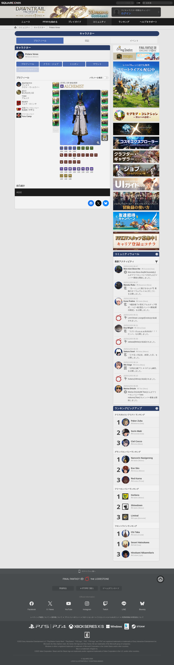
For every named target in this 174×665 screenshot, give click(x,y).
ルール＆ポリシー (113, 617)
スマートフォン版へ (88, 571)
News (51, 609)
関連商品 (63, 588)
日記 (87, 40)
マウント (97, 64)
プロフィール (40, 40)
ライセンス (101, 617)
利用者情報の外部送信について (133, 617)
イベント (134, 40)
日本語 (148, 3)
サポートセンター (88, 617)
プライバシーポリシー (72, 617)
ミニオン (74, 64)
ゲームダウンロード (111, 588)
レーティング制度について (39, 617)
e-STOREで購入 (87, 588)
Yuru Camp (27, 116)
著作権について (56, 617)
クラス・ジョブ (50, 64)
